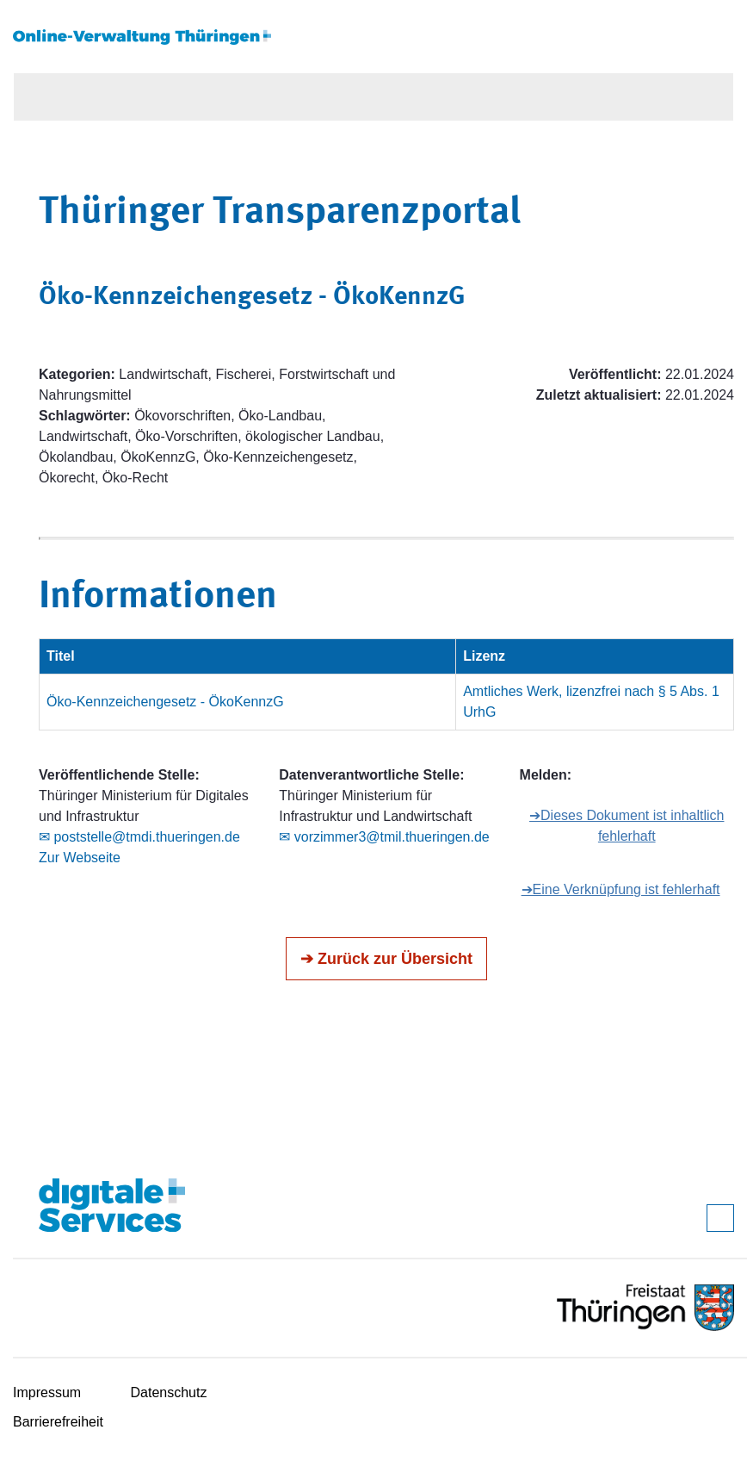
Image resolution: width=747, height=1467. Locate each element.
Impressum (47, 1392)
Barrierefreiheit (58, 1421)
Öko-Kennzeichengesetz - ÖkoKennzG (165, 701)
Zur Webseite (79, 857)
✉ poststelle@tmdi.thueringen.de (139, 837)
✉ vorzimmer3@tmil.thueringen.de (384, 837)
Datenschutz (169, 1392)
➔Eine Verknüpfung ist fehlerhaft (621, 889)
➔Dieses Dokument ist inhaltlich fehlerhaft (626, 825)
